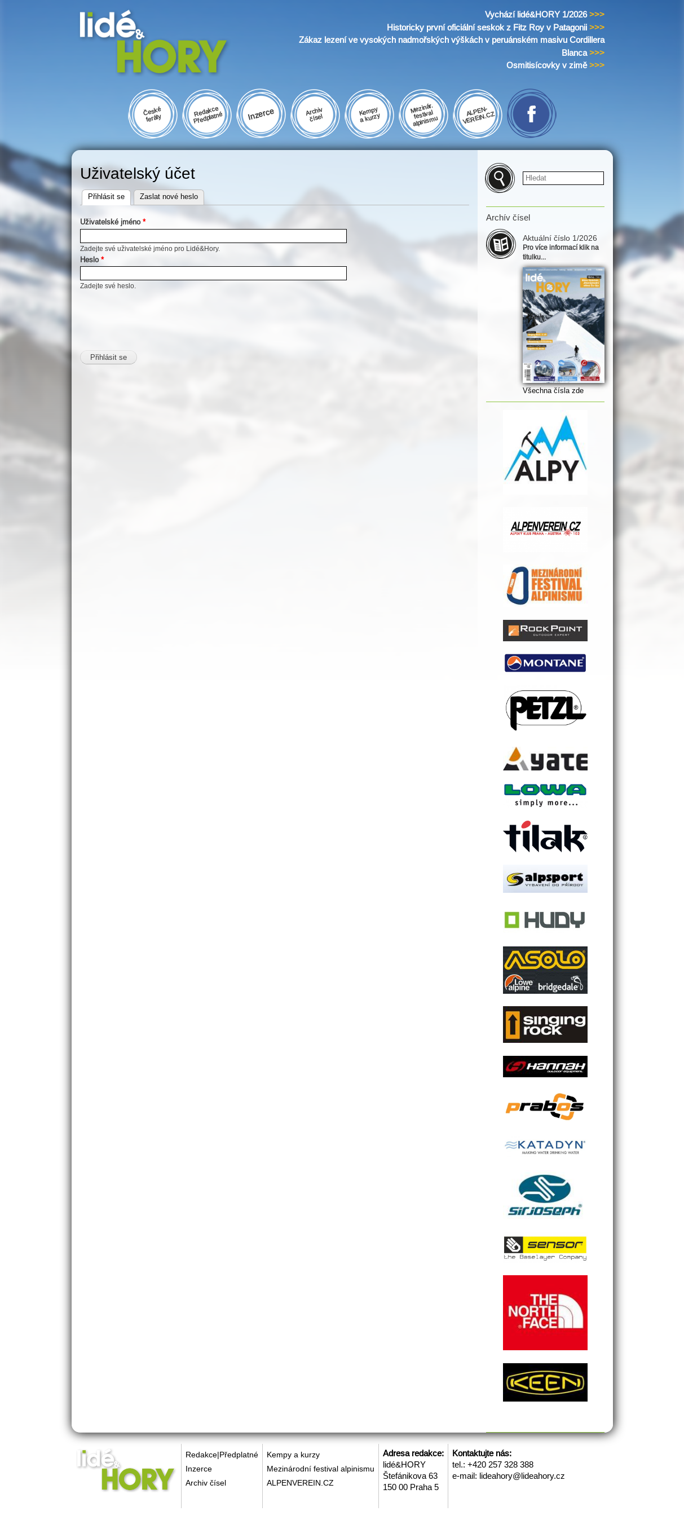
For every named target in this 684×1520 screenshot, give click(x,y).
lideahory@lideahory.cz (522, 1476)
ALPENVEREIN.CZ (300, 1482)
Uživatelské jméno (112, 222)
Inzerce (199, 1468)
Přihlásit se (109, 195)
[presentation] (165, 314)
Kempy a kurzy (293, 1454)
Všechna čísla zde (553, 390)
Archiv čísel (206, 1482)
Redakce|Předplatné (222, 1454)
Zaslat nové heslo (169, 196)
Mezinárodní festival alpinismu (320, 1468)
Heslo (92, 259)
